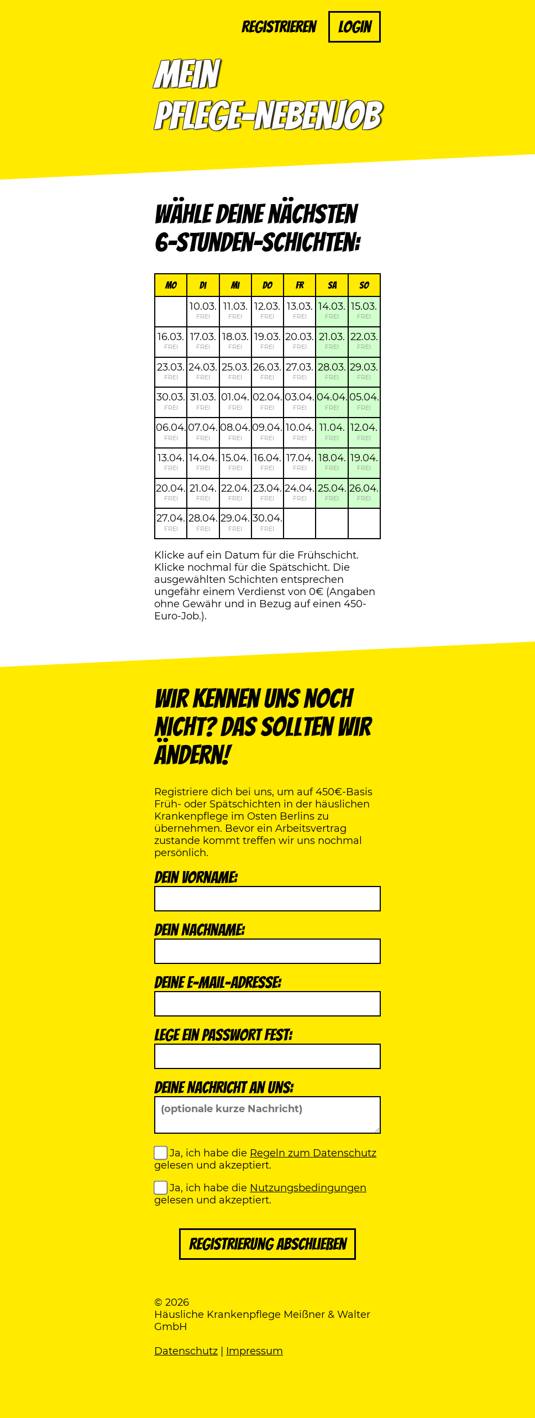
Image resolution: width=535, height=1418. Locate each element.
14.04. (203, 462)
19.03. (267, 341)
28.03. (332, 371)
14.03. (331, 310)
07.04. (203, 431)
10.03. (203, 310)
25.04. (332, 492)
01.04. (235, 401)
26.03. (267, 371)
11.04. (332, 431)
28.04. (203, 522)
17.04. (299, 462)
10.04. (300, 431)
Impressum (254, 1351)
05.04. (364, 401)
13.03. (300, 310)
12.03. (267, 310)
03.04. (299, 401)
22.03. (364, 341)
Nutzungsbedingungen (308, 1188)
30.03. (170, 401)
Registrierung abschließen (267, 1244)
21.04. (203, 492)
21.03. (332, 341)
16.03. (171, 341)
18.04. (332, 462)
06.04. (171, 431)
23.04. (267, 492)
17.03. (203, 341)
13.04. (171, 462)
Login (354, 26)
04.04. (332, 401)
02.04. (267, 401)
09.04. (267, 431)
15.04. (235, 462)
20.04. (171, 492)
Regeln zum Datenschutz (313, 1153)
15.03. (364, 310)
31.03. (203, 401)
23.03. (171, 371)
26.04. (364, 492)
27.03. (299, 371)
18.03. (235, 341)
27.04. (170, 522)
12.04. (363, 431)
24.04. (299, 492)
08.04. (235, 431)
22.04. (235, 492)
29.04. (235, 522)
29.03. (364, 371)
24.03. (202, 371)
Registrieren (279, 26)
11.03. (235, 310)
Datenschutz (186, 1351)
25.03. (235, 371)
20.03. (299, 341)
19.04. (364, 462)
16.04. (267, 462)
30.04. (267, 522)
